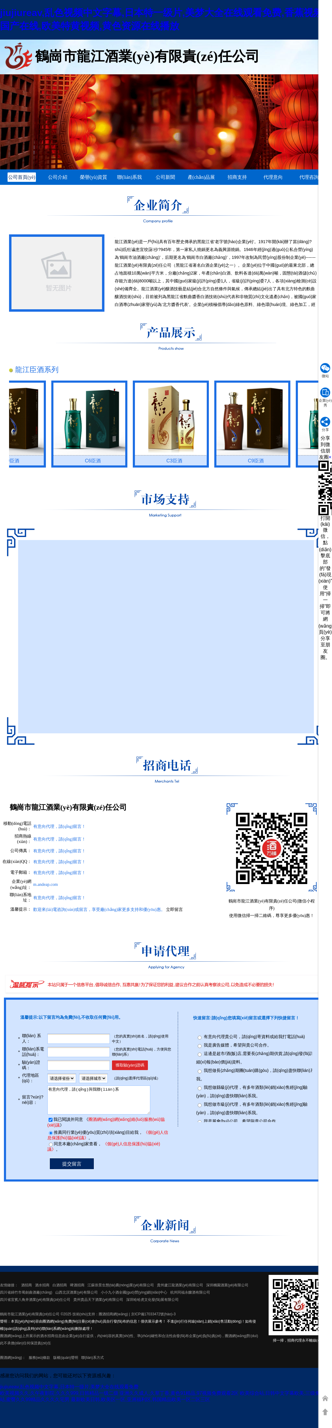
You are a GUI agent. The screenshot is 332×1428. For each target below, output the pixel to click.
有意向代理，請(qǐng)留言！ (59, 851)
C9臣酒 (15, 460)
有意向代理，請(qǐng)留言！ (59, 872)
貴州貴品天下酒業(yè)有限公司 (98, 1305)
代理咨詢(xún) (309, 178)
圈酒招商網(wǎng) (113, 1319)
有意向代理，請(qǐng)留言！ (59, 898)
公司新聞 (165, 177)
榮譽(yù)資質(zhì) (93, 178)
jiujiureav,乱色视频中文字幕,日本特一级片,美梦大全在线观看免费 (69, 1392)
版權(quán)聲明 (65, 1363)
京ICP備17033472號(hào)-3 (153, 1319)
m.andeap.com (45, 884)
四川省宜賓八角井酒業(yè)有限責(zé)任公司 (35, 1305)
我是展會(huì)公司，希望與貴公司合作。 (242, 1121)
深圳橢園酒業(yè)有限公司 (227, 1290)
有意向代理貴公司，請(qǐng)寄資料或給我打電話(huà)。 (254, 1036)
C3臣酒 (178, 460)
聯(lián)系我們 (129, 178)
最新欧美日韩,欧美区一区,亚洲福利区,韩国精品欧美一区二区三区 (140, 1404)
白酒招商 (60, 1290)
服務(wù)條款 (39, 1363)
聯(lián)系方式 (92, 1363)
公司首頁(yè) (21, 177)
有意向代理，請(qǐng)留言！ (59, 862)
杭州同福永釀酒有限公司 (190, 1298)
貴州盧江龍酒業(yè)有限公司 (180, 1290)
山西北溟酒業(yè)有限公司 (76, 1298)
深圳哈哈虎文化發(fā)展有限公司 (152, 1305)
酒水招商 (42, 1290)
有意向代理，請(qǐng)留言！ (59, 839)
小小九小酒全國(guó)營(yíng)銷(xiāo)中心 (134, 1298)
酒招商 (26, 1290)
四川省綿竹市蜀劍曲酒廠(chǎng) (26, 1298)
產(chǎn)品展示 (201, 178)
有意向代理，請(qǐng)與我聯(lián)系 (104, 1102)
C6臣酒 (96, 460)
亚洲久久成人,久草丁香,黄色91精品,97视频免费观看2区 (179, 1398)
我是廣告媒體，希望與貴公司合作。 (237, 1045)
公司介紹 (57, 177)
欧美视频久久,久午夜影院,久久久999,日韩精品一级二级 (59, 1398)
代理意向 (273, 177)
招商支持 (237, 177)
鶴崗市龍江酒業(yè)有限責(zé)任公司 (29, 1319)
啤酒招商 (77, 1290)
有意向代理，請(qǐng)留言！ (59, 826)
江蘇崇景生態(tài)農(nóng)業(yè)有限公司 (121, 1290)
